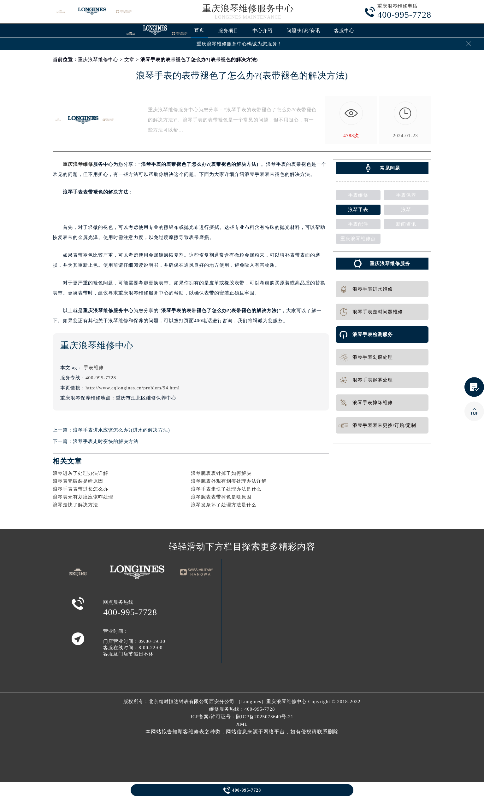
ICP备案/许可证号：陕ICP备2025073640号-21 (242, 716)
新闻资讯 (406, 224)
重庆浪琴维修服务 (390, 263)
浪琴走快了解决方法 (75, 504)
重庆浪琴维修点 (358, 238)
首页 (199, 29)
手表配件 (358, 224)
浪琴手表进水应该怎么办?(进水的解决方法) (121, 430)
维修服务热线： (242, 709)
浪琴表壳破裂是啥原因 (78, 481)
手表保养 (406, 195)
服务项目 (228, 30)
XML (242, 724)
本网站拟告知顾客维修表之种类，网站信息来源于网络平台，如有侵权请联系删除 (242, 731)
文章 (129, 59)
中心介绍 (262, 30)
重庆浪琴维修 (78, 164)
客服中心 (344, 30)
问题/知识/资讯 (303, 30)
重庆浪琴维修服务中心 (248, 8)
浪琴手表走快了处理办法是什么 (226, 489)
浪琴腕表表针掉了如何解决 (221, 473)
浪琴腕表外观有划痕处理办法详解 (229, 481)
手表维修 (94, 367)
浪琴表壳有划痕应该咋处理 (83, 496)
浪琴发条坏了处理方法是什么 (224, 504)
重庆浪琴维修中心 (98, 59)
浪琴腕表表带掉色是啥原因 (221, 496)
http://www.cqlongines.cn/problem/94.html (133, 387)
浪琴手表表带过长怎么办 (80, 489)
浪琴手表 (358, 209)
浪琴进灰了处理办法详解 (80, 473)
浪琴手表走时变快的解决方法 (106, 441)
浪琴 (406, 209)
